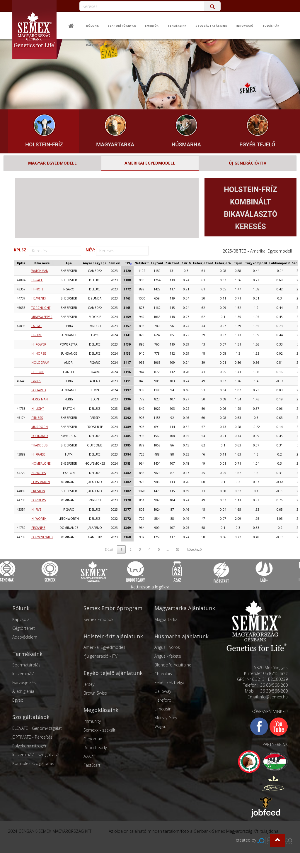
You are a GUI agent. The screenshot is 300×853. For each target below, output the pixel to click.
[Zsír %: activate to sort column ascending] (186, 263)
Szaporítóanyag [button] (122, 26)
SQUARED (38, 390)
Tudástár (270, 26)
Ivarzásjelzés (24, 682)
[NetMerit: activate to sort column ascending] (142, 263)
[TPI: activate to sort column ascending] (127, 263)
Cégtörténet (23, 628)
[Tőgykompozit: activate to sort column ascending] (256, 263)
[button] (277, 840)
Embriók (152, 26)
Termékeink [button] (177, 26)
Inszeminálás (24, 673)
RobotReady (95, 747)
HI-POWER (38, 344)
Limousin (162, 709)
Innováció (244, 26)
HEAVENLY (38, 298)
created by (264, 840)
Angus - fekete (167, 656)
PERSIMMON (40, 482)
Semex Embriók (98, 619)
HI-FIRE (36, 335)
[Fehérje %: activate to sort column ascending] (223, 263)
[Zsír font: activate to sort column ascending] (172, 263)
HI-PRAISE (38, 454)
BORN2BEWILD (42, 537)
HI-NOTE (37, 289)
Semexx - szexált (99, 730)
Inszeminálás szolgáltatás (36, 754)
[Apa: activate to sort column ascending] (69, 263)
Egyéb (17, 700)
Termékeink (27, 653)
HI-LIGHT (37, 409)
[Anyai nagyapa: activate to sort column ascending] (95, 263)
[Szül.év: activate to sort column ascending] (114, 263)
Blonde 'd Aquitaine (172, 665)
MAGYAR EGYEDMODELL (52, 163)
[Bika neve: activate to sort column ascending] (42, 263)
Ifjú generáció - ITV (100, 656)
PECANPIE (38, 528)
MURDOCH (39, 427)
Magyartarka (166, 619)
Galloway (162, 691)
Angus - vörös (167, 647)
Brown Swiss (95, 693)
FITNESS (37, 418)
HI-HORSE (38, 353)
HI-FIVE (36, 509)
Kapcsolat (95, 45)
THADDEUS (39, 445)
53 (178, 549)
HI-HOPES (38, 473)
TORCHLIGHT (40, 308)
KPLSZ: (47, 250)
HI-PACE (37, 280)
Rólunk (92, 26)
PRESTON (38, 491)
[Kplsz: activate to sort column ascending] (21, 263)
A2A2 (88, 756)
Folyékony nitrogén (29, 746)
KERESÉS (250, 226)
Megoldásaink (100, 709)
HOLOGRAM (40, 363)
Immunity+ (93, 721)
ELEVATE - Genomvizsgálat (37, 728)
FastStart (91, 765)
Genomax (92, 739)
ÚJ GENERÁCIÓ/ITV (247, 163)
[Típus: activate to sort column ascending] (238, 263)
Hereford (162, 700)
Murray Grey (165, 717)
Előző (109, 549)
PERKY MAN (39, 399)
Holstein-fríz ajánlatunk (113, 636)
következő (194, 549)
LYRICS (36, 381)
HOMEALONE (41, 463)
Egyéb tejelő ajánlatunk (113, 672)
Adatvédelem (24, 637)
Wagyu (160, 726)
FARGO (36, 326)
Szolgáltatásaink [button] (211, 26)
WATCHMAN (39, 271)
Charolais (163, 673)
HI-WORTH (39, 519)
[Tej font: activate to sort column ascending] (157, 263)
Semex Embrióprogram (112, 608)
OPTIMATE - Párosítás (32, 737)
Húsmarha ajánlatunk (181, 636)
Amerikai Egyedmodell (104, 647)
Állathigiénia (23, 691)
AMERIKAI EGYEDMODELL (150, 163)
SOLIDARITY (39, 436)
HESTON (37, 372)
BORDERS (38, 500)
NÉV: (117, 250)
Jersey (88, 684)
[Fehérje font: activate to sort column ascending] (203, 263)
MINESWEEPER (41, 317)
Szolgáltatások (31, 716)
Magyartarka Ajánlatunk (184, 608)
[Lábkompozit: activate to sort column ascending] (279, 263)
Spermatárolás (26, 665)
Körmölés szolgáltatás (33, 763)
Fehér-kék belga (169, 682)
